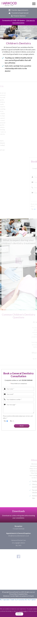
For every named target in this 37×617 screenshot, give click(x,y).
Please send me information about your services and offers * (18, 417)
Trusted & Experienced (18, 13)
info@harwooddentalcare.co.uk (18, 536)
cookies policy (23, 611)
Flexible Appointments (18, 10)
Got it (19, 614)
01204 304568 (27, 380)
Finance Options (18, 16)
